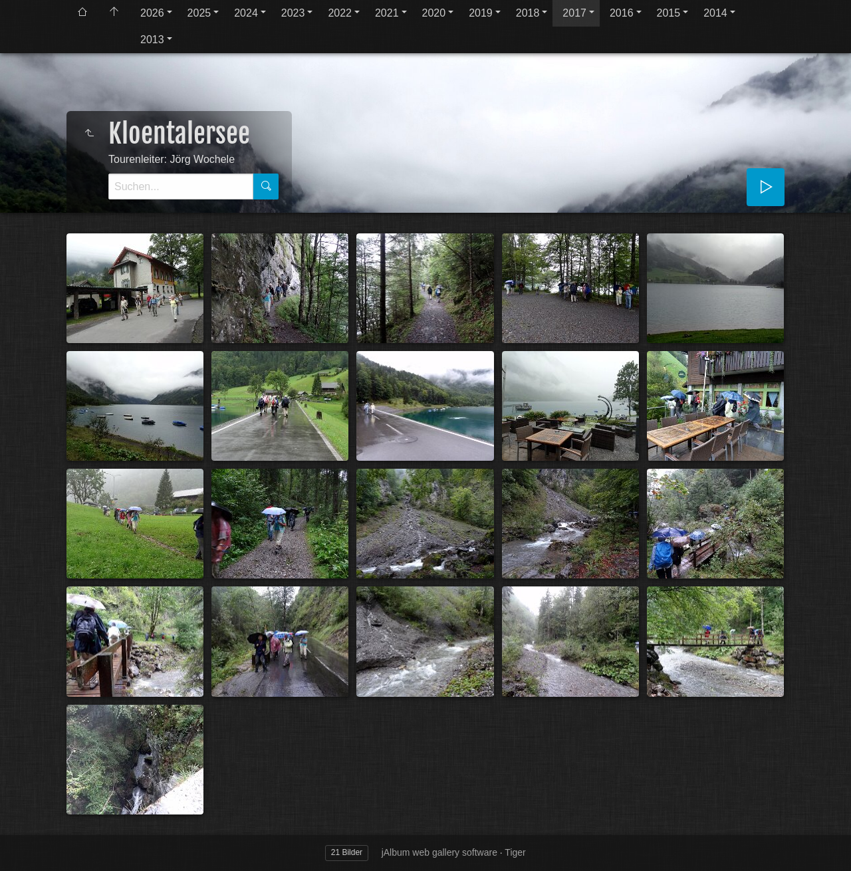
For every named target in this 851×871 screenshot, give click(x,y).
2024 (246, 13)
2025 (199, 13)
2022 (340, 13)
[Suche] (180, 186)
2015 (669, 13)
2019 (481, 13)
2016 (622, 13)
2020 (434, 13)
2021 (387, 13)
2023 (293, 13)
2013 (152, 39)
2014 (715, 13)
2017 (574, 13)
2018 (528, 13)
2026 (152, 13)
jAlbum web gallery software (439, 852)
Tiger (515, 852)
